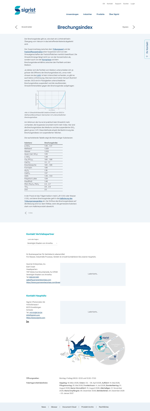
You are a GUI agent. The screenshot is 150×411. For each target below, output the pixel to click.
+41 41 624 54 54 (35, 313)
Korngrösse (46, 60)
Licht (39, 75)
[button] (42, 243)
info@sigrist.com (33, 315)
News (44, 407)
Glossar (54, 407)
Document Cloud (69, 407)
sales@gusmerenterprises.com (38, 280)
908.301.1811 (34, 277)
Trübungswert (58, 49)
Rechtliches (104, 407)
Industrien (87, 14)
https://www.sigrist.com (35, 318)
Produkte (100, 14)
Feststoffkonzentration (33, 52)
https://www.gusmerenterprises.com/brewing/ (44, 282)
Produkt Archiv (87, 407)
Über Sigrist (114, 14)
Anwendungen (72, 14)
